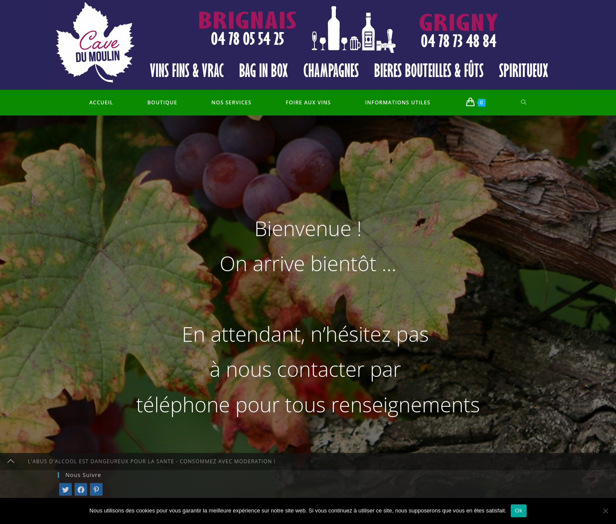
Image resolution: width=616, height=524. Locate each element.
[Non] (605, 510)
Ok (518, 510)
